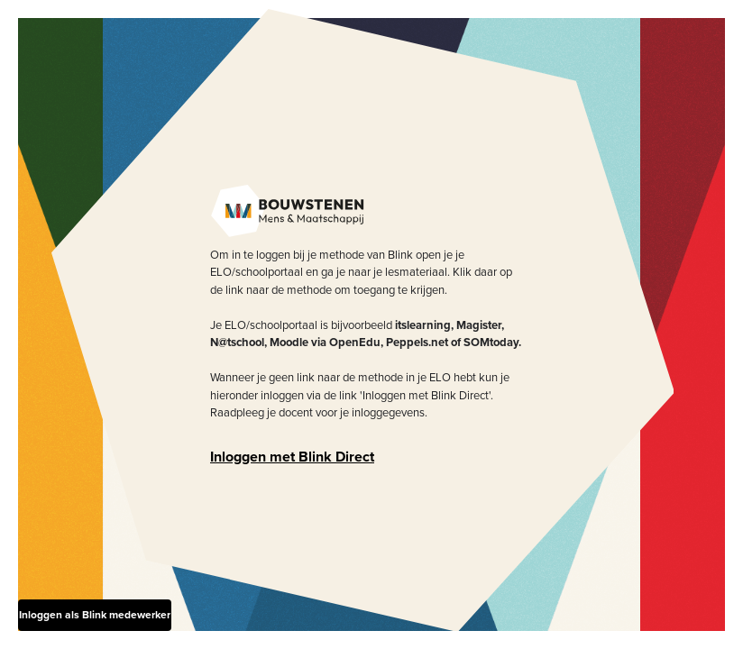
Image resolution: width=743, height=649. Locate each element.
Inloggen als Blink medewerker (94, 614)
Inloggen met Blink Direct (292, 457)
